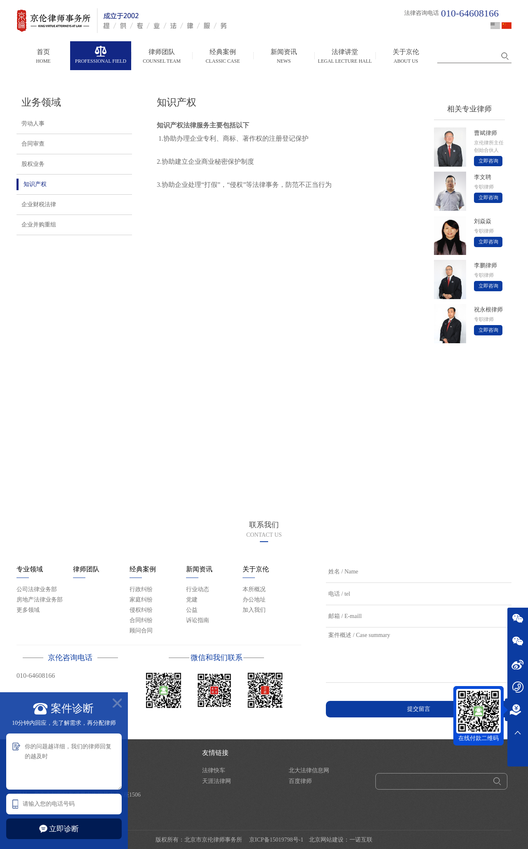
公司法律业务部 (36, 589)
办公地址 (254, 600)
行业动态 (197, 589)
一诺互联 (360, 840)
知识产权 (31, 184)
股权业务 (30, 164)
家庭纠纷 (141, 600)
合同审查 (30, 144)
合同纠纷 (141, 620)
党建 (192, 600)
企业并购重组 (36, 225)
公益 (192, 610)
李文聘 (482, 177)
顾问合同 (141, 630)
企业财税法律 (36, 204)
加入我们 (254, 610)
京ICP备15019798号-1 (276, 840)
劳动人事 (30, 124)
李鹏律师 (485, 265)
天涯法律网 (216, 781)
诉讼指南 (197, 620)
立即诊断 (64, 829)
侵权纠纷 (141, 610)
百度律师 (300, 781)
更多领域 (28, 610)
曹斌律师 (485, 133)
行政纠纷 (141, 589)
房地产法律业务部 (39, 600)
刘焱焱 (482, 221)
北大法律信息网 (309, 770)
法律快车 (213, 770)
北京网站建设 (326, 840)
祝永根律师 (488, 310)
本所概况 (254, 589)
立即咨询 (488, 161)
